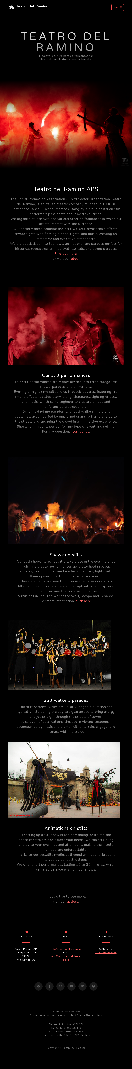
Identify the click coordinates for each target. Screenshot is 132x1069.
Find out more (65, 253)
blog (74, 258)
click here (83, 601)
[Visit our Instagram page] (60, 986)
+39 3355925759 (106, 952)
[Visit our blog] (38, 986)
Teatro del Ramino (28, 7)
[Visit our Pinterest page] (93, 986)
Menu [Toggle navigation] (118, 7)
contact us (81, 431)
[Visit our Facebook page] (49, 986)
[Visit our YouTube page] (71, 986)
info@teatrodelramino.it (66, 949)
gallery (72, 901)
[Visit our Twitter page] (82, 986)
